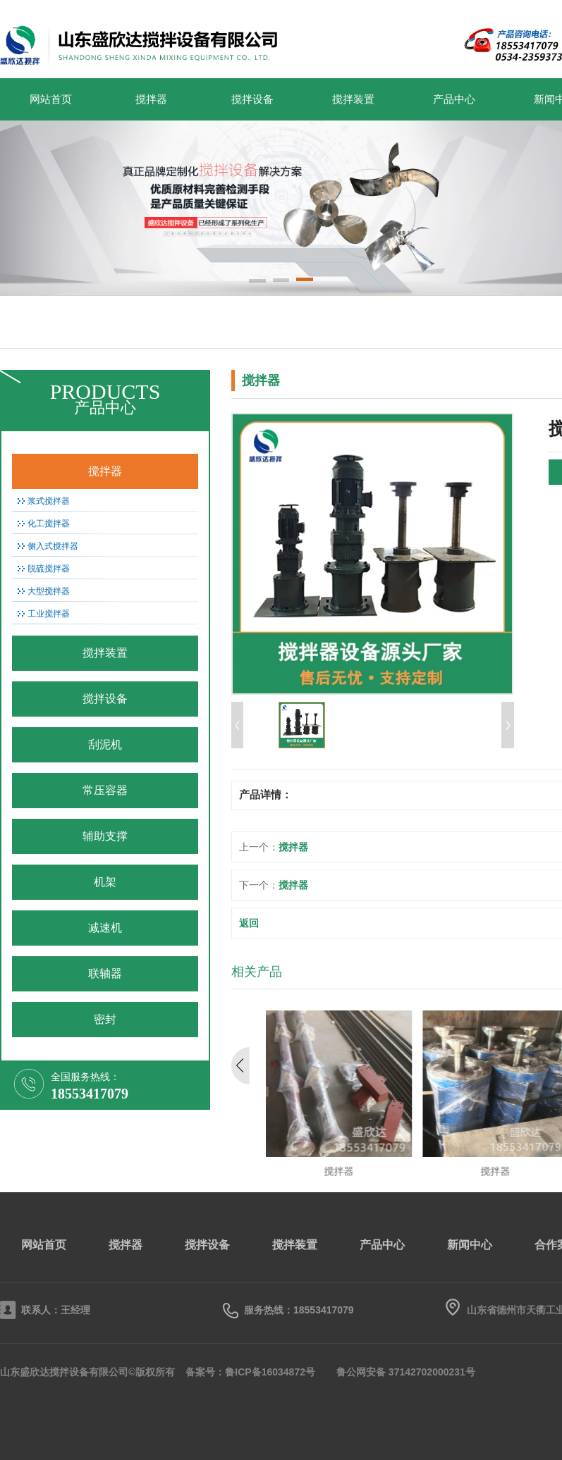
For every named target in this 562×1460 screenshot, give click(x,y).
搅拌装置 (353, 99)
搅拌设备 (252, 99)
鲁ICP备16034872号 (270, 1372)
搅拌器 (151, 99)
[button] (257, 282)
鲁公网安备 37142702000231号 (405, 1372)
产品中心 (454, 99)
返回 (249, 923)
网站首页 (51, 99)
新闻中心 (469, 1245)
